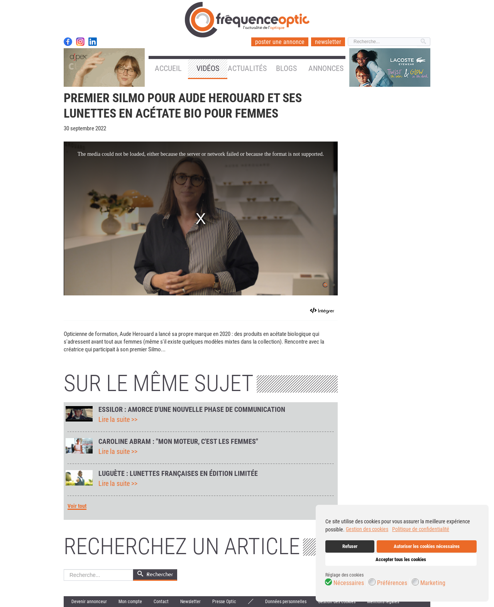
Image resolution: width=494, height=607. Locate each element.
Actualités (247, 68)
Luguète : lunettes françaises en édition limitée (178, 473)
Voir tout (77, 506)
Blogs (286, 68)
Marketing (432, 583)
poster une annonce (280, 42)
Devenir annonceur (89, 601)
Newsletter (190, 601)
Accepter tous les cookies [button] (401, 559)
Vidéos (207, 68)
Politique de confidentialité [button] (420, 529)
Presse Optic (224, 601)
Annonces (325, 68)
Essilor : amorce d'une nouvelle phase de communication (191, 409)
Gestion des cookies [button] (367, 529)
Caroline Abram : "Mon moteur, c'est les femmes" (178, 441)
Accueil (168, 68)
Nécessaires (348, 583)
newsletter (328, 42)
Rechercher (155, 574)
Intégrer (326, 311)
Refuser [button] (349, 546)
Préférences (392, 583)
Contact (161, 601)
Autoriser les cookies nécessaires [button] (427, 546)
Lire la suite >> (117, 419)
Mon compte (130, 601)
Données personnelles (285, 601)
